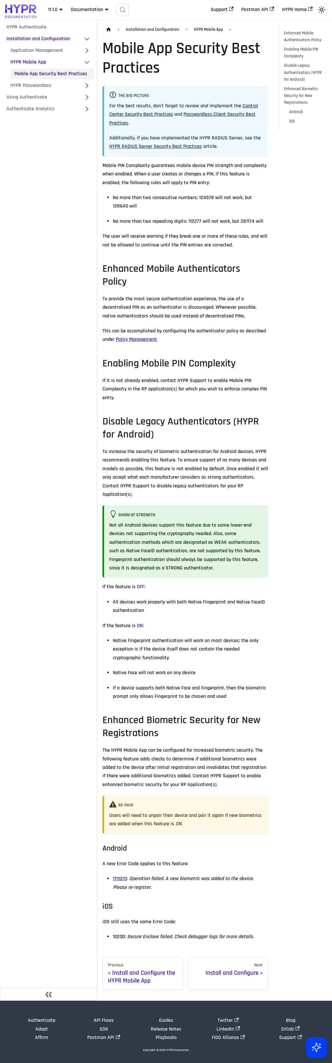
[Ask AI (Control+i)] (316, 1047)
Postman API (257, 9)
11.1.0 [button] (52, 9)
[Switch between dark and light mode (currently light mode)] (321, 10)
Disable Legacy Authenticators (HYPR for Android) (303, 72)
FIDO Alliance (228, 1037)
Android (296, 111)
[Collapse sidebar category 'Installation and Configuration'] (87, 39)
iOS (292, 121)
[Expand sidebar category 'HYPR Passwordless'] (87, 85)
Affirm (41, 1037)
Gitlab (290, 1029)
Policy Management (136, 339)
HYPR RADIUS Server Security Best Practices (155, 146)
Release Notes (166, 1029)
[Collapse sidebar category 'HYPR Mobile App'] (87, 62)
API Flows (104, 1020)
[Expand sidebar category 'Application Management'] (87, 50)
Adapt (41, 1029)
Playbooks (166, 1037)
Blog (290, 1020)
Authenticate (41, 1020)
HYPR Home (297, 9)
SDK (104, 1029)
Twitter (228, 1020)
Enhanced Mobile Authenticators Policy (302, 36)
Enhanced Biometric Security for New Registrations (301, 95)
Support (222, 9)
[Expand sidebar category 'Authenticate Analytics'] (87, 109)
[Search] (122, 10)
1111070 (120, 878)
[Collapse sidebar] (48, 994)
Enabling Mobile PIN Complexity (301, 53)
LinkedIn (228, 1029)
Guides (166, 1020)
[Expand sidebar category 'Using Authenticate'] (87, 97)
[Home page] (108, 30)
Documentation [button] (87, 9)
